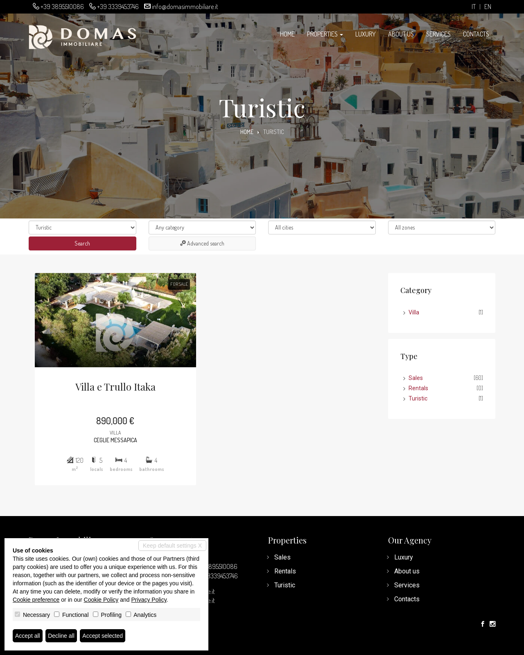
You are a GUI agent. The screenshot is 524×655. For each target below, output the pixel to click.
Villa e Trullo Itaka (115, 386)
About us (401, 34)
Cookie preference (36, 599)
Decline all (61, 635)
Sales (416, 378)
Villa (414, 312)
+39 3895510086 (62, 6)
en (487, 6)
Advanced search (202, 243)
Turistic (418, 398)
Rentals (418, 388)
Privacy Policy (149, 599)
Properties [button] (325, 34)
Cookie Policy (101, 599)
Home (287, 34)
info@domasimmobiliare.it (185, 6)
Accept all (27, 635)
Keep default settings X (172, 545)
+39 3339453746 (118, 6)
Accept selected (102, 635)
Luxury (365, 34)
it (474, 6)
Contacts (476, 34)
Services (438, 34)
